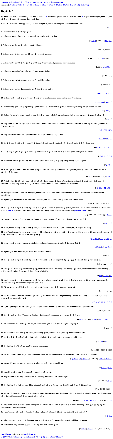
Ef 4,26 (108, 239)
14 (43, 5)
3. (46, 16)
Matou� (59, 2)
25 (68, 5)
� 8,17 (108, 102)
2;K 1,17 (108, 341)
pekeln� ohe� (80, 210)
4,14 (102, 102)
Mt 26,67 (108, 359)
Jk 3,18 (108, 93)
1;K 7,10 (109, 302)
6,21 (109, 67)
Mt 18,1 (107, 188)
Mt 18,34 (108, 247)
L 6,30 (109, 381)
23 (64, 5)
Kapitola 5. (7, 11)
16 (47, 5)
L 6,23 (109, 119)
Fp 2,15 (108, 139)
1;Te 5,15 (85, 359)
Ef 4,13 (83, 429)
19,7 (103, 291)
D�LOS (4, 2)
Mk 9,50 (103, 130)
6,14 (92, 239)
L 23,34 (108, 400)
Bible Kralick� (30, 2)
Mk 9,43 (106, 276)
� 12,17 (75, 359)
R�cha (10, 210)
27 (73, 5)
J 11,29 (101, 58)
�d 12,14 (102, 93)
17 (50, 5)
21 (59, 5)
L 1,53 (105, 67)
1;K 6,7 (109, 368)
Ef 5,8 (101, 139)
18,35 (97, 239)
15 (45, 5)
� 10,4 (108, 165)
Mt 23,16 (102, 319)
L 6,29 (103, 368)
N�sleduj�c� (83, 5)
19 (54, 5)
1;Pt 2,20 (96, 102)
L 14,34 (109, 130)
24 (66, 5)
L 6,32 (109, 416)
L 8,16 (105, 147)
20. (82, 16)
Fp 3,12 (90, 429)
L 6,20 (93, 41)
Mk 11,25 (107, 223)
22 (61, 5)
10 (33, 5)
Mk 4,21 (99, 147)
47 (111, 276)
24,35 (90, 176)
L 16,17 (109, 176)
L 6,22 (101, 111)
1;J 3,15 (108, 215)
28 (75, 5)
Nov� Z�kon (42, 2)
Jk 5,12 (108, 319)
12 (38, 5)
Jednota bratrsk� (15, 2)
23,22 (81, 319)
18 (52, 5)
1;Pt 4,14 (108, 111)
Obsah (52, 2)
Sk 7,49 (94, 319)
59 (102, 247)
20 (57, 5)
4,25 (109, 27)
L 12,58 (102, 239)
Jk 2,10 (99, 188)
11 (36, 5)
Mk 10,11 (101, 302)
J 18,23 (101, 359)
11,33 (110, 147)
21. (107, 16)
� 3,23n (108, 41)
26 (71, 5)
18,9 (100, 276)
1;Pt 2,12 (108, 156)
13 (40, 5)
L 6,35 (85, 400)
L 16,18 (94, 302)
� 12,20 (93, 400)
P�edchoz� (14, 5)
